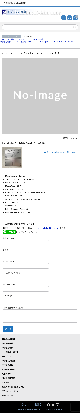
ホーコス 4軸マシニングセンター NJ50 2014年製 (22, 39)
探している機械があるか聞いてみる (60, 152)
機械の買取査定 (8, 378)
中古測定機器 (7, 365)
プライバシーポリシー (11, 391)
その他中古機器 (8, 369)
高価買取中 (6, 374)
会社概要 (5, 382)
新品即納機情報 (8, 339)
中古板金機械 (7, 348)
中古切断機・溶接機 (10, 352)
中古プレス (6, 356)
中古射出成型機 (8, 361)
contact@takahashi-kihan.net (46, 228)
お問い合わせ (7, 395)
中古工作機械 (7, 343)
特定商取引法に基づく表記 (13, 387)
